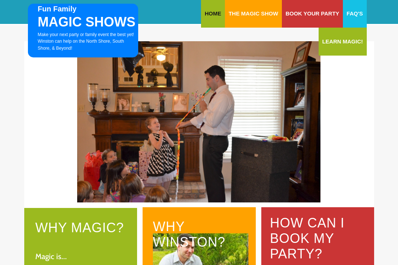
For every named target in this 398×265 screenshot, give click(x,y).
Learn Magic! (342, 41)
